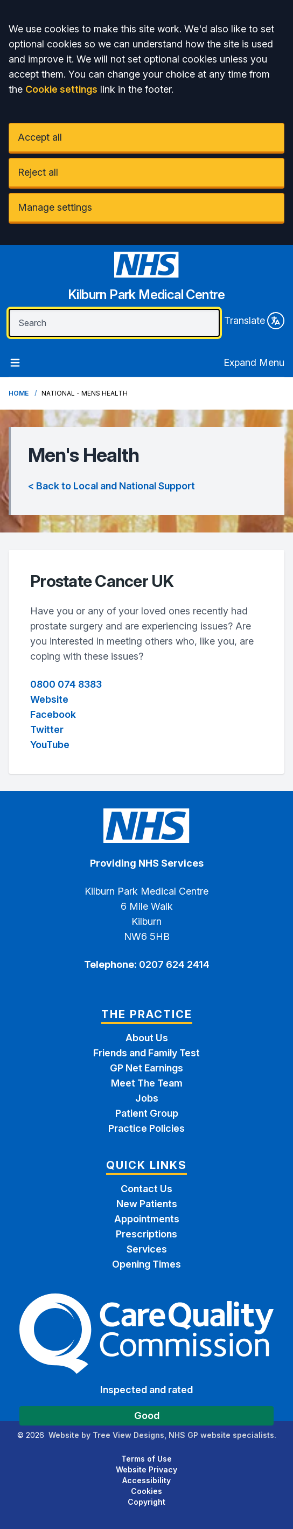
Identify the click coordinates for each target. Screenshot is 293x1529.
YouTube (49, 744)
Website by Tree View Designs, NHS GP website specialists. (162, 1435)
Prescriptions (146, 1234)
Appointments (146, 1218)
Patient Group (146, 1113)
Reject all (38, 172)
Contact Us (146, 1188)
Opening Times (146, 1264)
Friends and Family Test (146, 1052)
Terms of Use (146, 1458)
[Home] (146, 280)
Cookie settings (61, 89)
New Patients (146, 1203)
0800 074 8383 (66, 684)
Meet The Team (147, 1083)
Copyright (146, 1501)
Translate (254, 320)
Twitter (47, 729)
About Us (146, 1037)
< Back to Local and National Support (111, 486)
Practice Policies (146, 1128)
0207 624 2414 (173, 964)
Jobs (146, 1098)
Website (49, 699)
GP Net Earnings (146, 1068)
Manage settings (55, 207)
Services (147, 1249)
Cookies (146, 1491)
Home (19, 393)
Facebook (53, 714)
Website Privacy (146, 1469)
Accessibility (146, 1480)
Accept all (40, 137)
